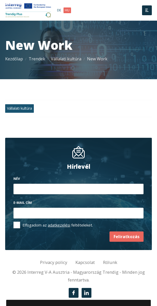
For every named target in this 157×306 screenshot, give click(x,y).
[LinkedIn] (86, 293)
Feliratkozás (126, 236)
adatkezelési (59, 225)
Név (16, 178)
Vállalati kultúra (66, 59)
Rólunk (110, 262)
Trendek (37, 59)
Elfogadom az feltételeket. (57, 225)
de (59, 10)
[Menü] (147, 10)
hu (67, 10)
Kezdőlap (14, 59)
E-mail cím (22, 202)
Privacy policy (53, 262)
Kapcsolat (85, 262)
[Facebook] (73, 293)
